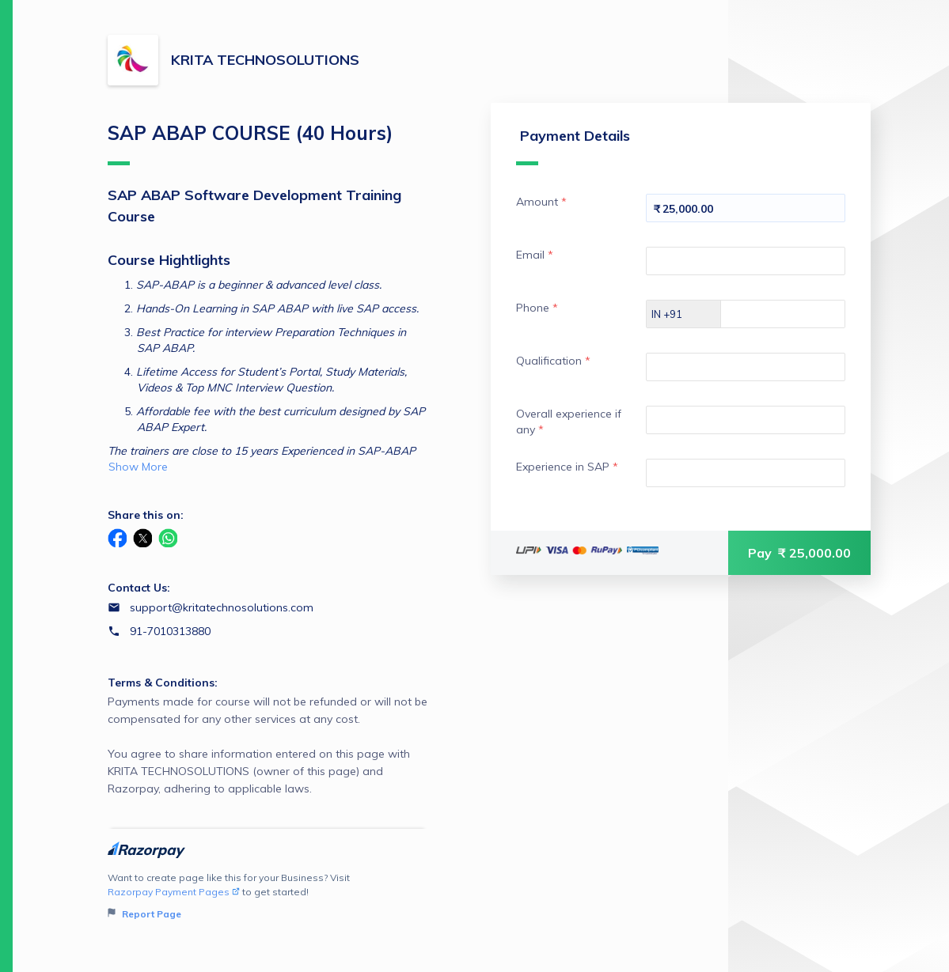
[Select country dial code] (684, 314)
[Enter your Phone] (796, 314)
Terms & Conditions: (163, 682)
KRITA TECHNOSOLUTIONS (265, 60)
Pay (799, 553)
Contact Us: (139, 588)
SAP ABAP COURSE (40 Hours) (250, 143)
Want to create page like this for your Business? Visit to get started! (268, 896)
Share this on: (146, 515)
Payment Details (573, 146)
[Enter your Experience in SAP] (745, 473)
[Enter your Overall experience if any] (745, 420)
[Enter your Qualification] (745, 367)
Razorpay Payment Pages (174, 892)
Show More (138, 466)
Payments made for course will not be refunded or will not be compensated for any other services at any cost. (268, 745)
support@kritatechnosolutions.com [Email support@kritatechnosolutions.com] (221, 607)
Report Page (144, 914)
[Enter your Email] (745, 261)
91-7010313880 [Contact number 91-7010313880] (170, 631)
